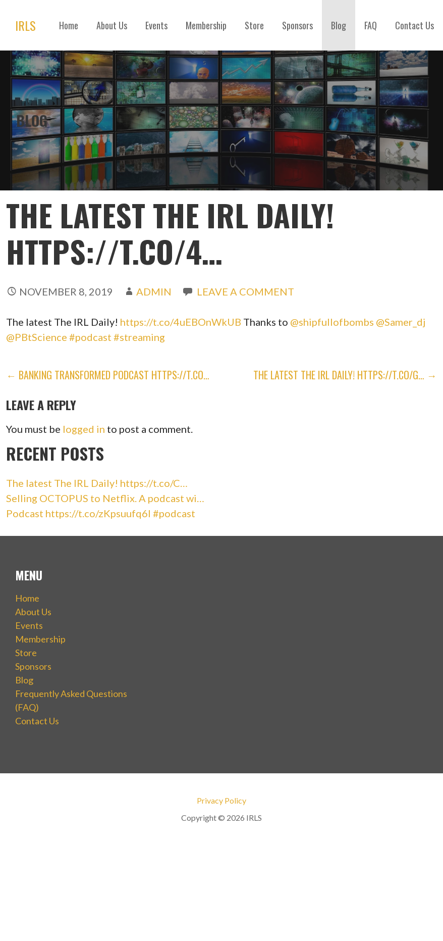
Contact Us (414, 25)
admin (154, 291)
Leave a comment (245, 291)
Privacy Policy (221, 800)
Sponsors (297, 25)
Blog (338, 25)
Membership (206, 25)
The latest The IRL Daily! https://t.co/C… (97, 483)
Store (254, 25)
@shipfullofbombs (332, 322)
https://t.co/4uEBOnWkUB (180, 322)
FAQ (370, 25)
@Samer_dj (400, 322)
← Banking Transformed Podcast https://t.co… (107, 374)
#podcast (90, 337)
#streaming (139, 337)
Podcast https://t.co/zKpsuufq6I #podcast (100, 513)
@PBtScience (36, 337)
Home (68, 25)
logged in (84, 429)
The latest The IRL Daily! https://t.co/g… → (345, 374)
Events (156, 25)
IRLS (25, 25)
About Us (111, 25)
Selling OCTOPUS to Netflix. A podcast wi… (105, 498)
